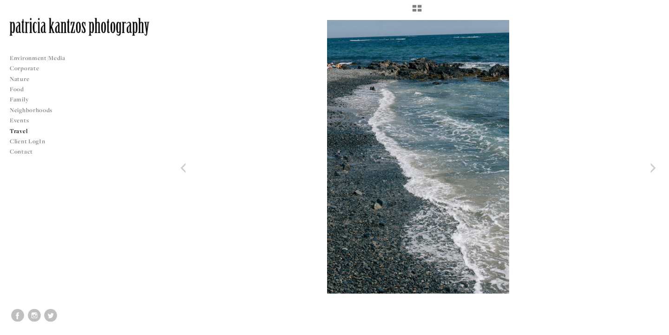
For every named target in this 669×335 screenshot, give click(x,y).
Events (23, 120)
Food (17, 89)
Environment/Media (38, 58)
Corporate (24, 68)
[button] (417, 11)
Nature (19, 79)
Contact (21, 151)
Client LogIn (27, 141)
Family (19, 99)
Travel (18, 131)
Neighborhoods (35, 110)
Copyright (650, 326)
